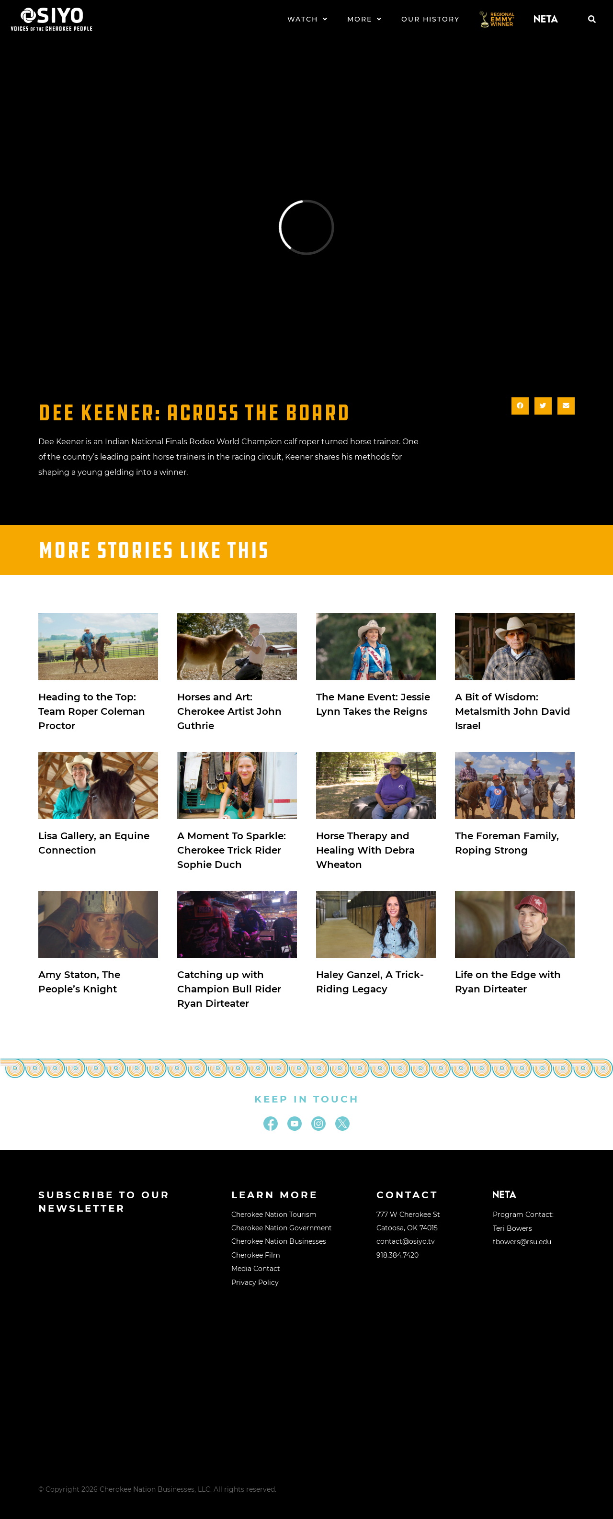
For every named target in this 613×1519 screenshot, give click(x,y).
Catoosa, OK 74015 (407, 1228)
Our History (430, 19)
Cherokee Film (255, 1255)
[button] (592, 19)
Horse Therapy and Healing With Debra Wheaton (365, 850)
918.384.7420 (397, 1255)
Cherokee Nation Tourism (274, 1214)
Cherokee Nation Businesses (278, 1241)
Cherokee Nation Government (281, 1228)
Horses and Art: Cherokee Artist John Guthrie (229, 711)
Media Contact (255, 1268)
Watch (307, 19)
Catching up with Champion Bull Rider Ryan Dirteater (229, 989)
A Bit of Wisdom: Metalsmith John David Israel (512, 711)
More (364, 19)
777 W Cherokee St (408, 1214)
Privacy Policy (255, 1282)
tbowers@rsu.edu (522, 1242)
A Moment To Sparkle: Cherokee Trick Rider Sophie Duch (231, 850)
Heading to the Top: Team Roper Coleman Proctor (91, 711)
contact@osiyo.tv (405, 1241)
